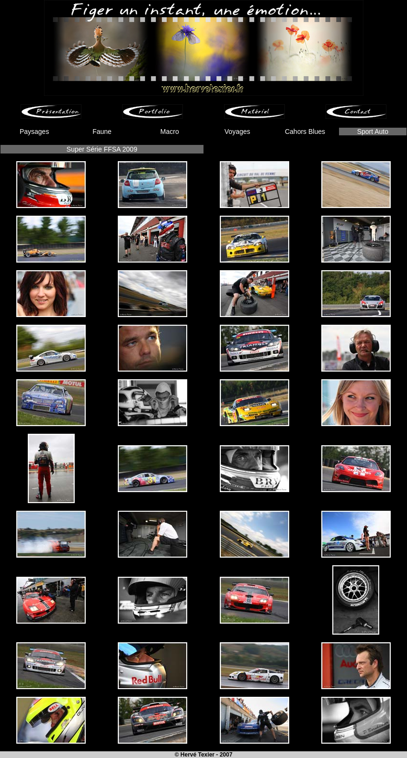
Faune (102, 131)
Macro (169, 131)
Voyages (237, 131)
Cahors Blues (305, 131)
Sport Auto (372, 131)
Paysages (34, 131)
